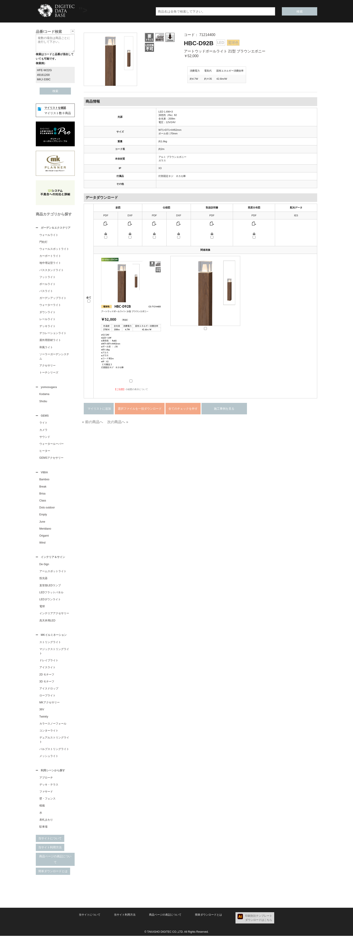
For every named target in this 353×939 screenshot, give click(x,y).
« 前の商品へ (92, 422)
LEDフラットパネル (51, 594)
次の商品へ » (117, 422)
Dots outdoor (47, 509)
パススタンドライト (51, 270)
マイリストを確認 (55, 107)
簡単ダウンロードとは (53, 874)
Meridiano (45, 530)
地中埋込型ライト (50, 263)
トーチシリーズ (48, 373)
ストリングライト (50, 644)
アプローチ (46, 780)
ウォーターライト (50, 305)
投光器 (43, 580)
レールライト (47, 319)
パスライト (46, 291)
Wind (42, 544)
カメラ (43, 431)
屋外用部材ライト (50, 340)
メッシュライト (48, 758)
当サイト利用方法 (50, 850)
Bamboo (44, 481)
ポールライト (47, 284)
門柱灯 (43, 242)
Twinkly (43, 719)
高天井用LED (47, 622)
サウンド (44, 438)
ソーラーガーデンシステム (54, 357)
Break (42, 488)
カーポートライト (50, 256)
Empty (43, 516)
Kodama (44, 395)
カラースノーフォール (52, 726)
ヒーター (44, 452)
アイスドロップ (48, 691)
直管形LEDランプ (50, 587)
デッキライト (47, 326)
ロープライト (47, 698)
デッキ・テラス (48, 787)
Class (42, 502)
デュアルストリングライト (54, 742)
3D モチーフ (46, 684)
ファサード (46, 794)
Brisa (42, 495)
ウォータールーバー (51, 445)
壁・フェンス (47, 801)
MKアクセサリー (49, 705)
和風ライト (46, 347)
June (42, 523)
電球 (42, 608)
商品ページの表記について (55, 862)
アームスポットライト (52, 573)
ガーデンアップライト (52, 298)
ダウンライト (47, 312)
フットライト (47, 277)
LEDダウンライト (50, 601)
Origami (44, 537)
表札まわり (46, 822)
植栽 (42, 808)
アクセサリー (47, 366)
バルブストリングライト (54, 751)
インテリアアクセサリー (54, 615)
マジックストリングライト (54, 654)
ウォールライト (48, 235)
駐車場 (43, 829)
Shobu (43, 402)
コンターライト (48, 733)
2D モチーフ (46, 677)
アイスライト (47, 670)
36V (41, 712)
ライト (43, 424)
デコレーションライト (52, 333)
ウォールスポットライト (54, 249)
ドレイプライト (48, 663)
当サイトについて (50, 841)
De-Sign (44, 566)
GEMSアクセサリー (51, 459)
